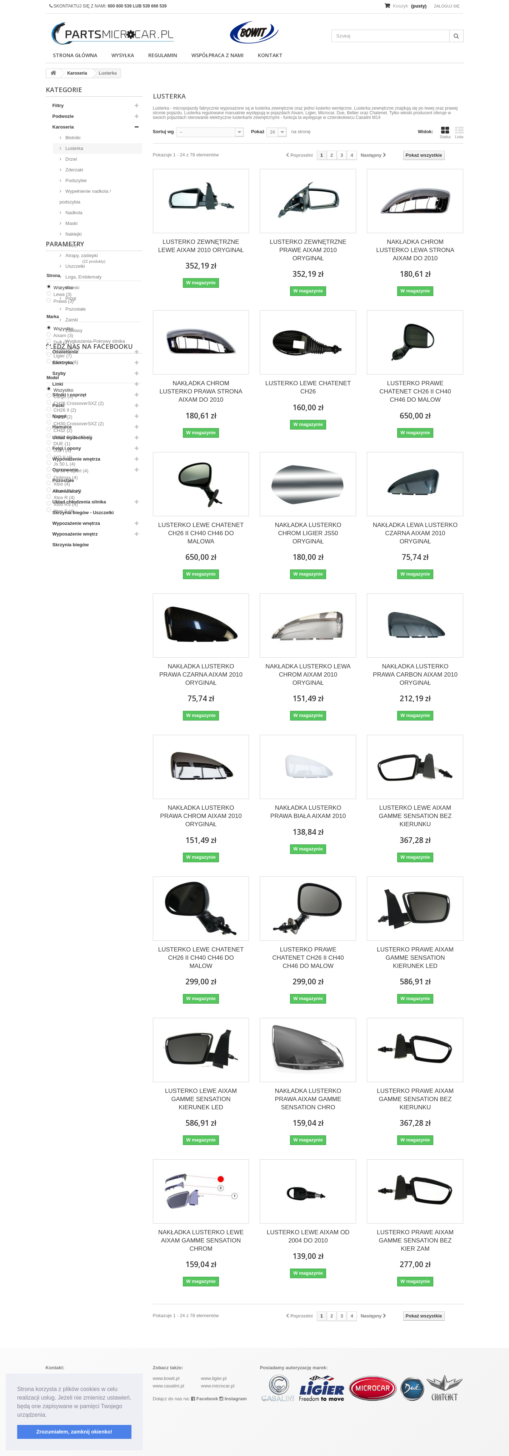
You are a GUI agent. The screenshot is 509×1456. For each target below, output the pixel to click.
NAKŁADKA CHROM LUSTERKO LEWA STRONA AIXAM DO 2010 (415, 250)
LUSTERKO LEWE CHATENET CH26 (308, 387)
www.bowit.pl (166, 1378)
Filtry (58, 105)
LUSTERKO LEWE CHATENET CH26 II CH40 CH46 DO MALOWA (201, 533)
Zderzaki (73, 169)
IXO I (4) (62, 771)
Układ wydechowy (73, 437)
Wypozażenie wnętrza (76, 523)
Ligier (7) (63, 676)
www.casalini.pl (168, 1386)
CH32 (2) (63, 751)
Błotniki (72, 137)
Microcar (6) (66, 683)
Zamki (71, 319)
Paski (59, 405)
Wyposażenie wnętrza (76, 459)
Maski (71, 223)
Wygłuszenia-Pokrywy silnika (94, 341)
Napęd (60, 416)
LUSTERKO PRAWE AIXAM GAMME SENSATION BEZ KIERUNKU (415, 1099)
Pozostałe (75, 309)
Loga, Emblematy (83, 277)
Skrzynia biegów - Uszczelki (83, 512)
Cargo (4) (63, 717)
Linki (58, 384)
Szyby (59, 373)
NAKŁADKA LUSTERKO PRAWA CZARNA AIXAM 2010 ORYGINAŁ (201, 674)
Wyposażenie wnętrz (75, 534)
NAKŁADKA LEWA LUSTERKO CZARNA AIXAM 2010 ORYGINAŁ (415, 533)
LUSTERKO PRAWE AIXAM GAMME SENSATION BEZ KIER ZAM (415, 1240)
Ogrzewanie (66, 469)
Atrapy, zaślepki (81, 255)
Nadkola (73, 212)
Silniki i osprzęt (69, 394)
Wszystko (64, 608)
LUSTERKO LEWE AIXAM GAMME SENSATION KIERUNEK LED (201, 1099)
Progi (70, 298)
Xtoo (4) (62, 805)
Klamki (72, 287)
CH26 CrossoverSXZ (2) (79, 724)
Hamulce (62, 427)
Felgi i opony (67, 448)
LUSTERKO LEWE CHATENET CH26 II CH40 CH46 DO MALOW (201, 957)
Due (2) (61, 663)
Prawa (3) (64, 622)
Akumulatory (67, 491)
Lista (459, 132)
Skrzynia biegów (71, 544)
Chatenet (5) (66, 669)
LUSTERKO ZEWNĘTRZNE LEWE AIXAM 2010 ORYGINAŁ (201, 246)
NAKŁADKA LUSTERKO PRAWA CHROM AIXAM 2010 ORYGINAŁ (200, 816)
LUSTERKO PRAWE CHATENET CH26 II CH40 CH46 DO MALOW (415, 391)
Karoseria (63, 127)
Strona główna (75, 55)
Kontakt (270, 55)
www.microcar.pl (218, 1386)
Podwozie (63, 116)
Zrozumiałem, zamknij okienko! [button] (74, 1432)
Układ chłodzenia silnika (79, 501)
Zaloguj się (447, 6)
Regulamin (162, 55)
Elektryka (63, 362)
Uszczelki (74, 266)
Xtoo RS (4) (66, 825)
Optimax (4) (66, 798)
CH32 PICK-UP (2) (73, 757)
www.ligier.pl (214, 1378)
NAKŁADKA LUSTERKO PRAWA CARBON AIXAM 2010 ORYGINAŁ (415, 674)
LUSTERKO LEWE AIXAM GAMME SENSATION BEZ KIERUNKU (415, 816)
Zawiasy (73, 330)
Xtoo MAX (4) (67, 811)
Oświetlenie (65, 352)
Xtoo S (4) (64, 832)
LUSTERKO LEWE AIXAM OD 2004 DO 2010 (308, 1236)
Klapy (70, 244)
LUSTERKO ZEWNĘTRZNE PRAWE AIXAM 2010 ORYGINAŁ (308, 250)
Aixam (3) (63, 656)
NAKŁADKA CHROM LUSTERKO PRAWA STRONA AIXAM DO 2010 (200, 391)
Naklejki (73, 234)
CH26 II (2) (65, 731)
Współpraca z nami (217, 55)
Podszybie (75, 180)
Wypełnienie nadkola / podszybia (85, 197)
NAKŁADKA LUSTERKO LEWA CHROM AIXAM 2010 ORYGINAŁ (307, 674)
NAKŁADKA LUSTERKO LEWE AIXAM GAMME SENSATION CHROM (201, 1240)
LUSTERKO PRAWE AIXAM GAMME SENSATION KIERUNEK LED (415, 957)
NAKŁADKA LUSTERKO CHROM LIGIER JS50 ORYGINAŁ (308, 533)
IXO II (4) (63, 778)
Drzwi (70, 159)
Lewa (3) (63, 615)
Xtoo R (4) (64, 818)
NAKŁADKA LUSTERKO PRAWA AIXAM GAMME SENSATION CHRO (308, 1099)
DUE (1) (62, 764)
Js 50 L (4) (64, 785)
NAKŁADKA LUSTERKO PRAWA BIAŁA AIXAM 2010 (308, 811)
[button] (49, 1415)
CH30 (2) (63, 737)
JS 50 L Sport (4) (71, 791)
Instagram (233, 1398)
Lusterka (73, 148)
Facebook (204, 1398)
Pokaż (258, 131)
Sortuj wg (163, 131)
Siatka (445, 132)
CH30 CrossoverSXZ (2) (79, 744)
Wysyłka (122, 55)
